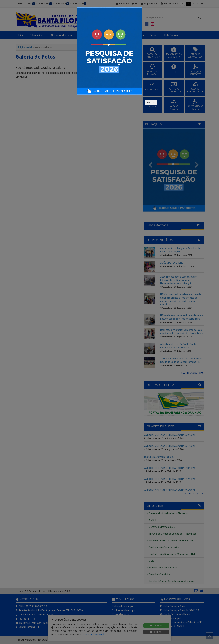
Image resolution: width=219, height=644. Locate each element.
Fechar (150, 102)
